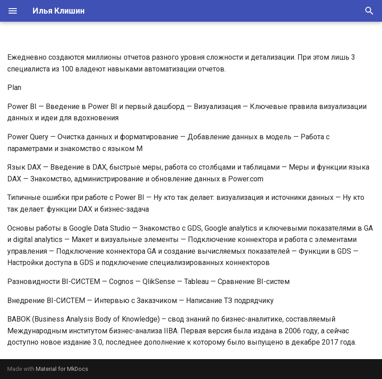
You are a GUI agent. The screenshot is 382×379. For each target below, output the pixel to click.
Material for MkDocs (62, 368)
